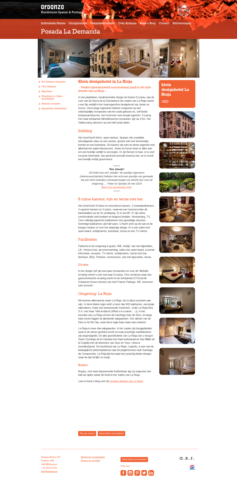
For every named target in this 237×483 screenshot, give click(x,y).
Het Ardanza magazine (54, 82)
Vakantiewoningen (102, 23)
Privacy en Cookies (90, 461)
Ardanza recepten (51, 104)
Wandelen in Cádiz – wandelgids (53, 97)
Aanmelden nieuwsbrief (54, 108)
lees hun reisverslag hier (116, 187)
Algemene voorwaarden (93, 457)
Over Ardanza (127, 23)
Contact (164, 23)
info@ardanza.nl (49, 471)
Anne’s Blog (148, 23)
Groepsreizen (78, 23)
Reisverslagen (182, 23)
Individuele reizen (53, 23)
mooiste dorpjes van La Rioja (126, 381)
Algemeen (47, 91)
